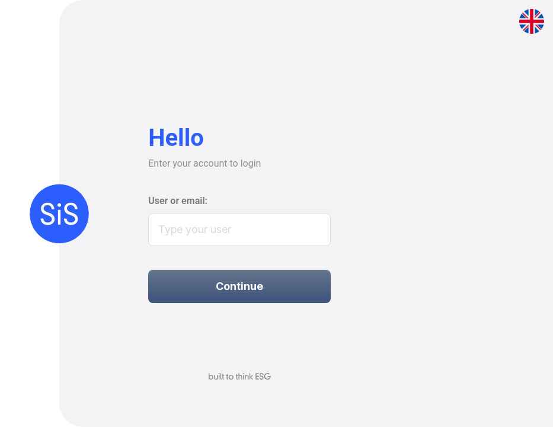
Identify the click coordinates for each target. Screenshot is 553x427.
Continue (239, 286)
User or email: (177, 200)
